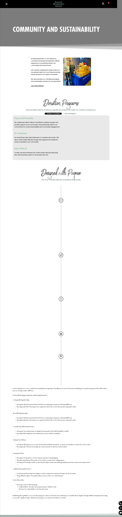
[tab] (53, 114)
